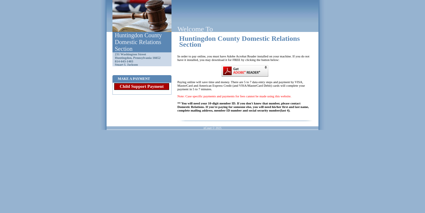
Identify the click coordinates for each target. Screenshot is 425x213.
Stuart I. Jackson (126, 64)
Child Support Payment (142, 86)
